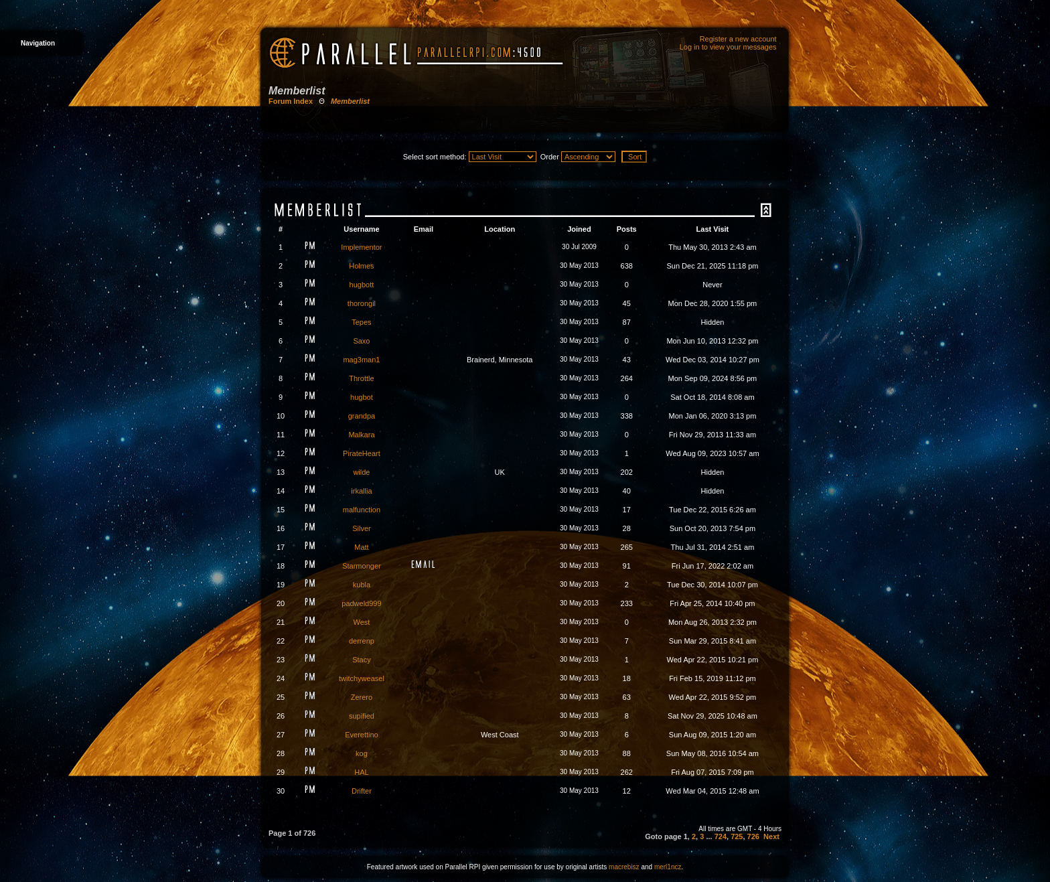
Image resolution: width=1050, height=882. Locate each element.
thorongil (362, 303)
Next (771, 836)
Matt (361, 547)
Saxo (361, 341)
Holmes (361, 266)
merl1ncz (668, 867)
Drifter (362, 791)
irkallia (361, 491)
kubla (361, 585)
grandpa (361, 416)
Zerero (361, 697)
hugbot (361, 397)
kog (362, 753)
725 (737, 836)
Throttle (361, 378)
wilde (361, 472)
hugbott (362, 285)
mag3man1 (361, 360)
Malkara (361, 435)
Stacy (361, 660)
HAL (361, 772)
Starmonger (361, 566)
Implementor (361, 247)
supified (361, 716)
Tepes (361, 322)
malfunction (361, 510)
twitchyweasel (361, 678)
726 (753, 836)
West (362, 622)
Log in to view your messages (728, 47)
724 (721, 836)
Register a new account (738, 39)
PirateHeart (361, 453)
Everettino (361, 735)
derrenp (361, 641)
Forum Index (291, 101)
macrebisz (624, 867)
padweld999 (361, 603)
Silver (361, 528)
